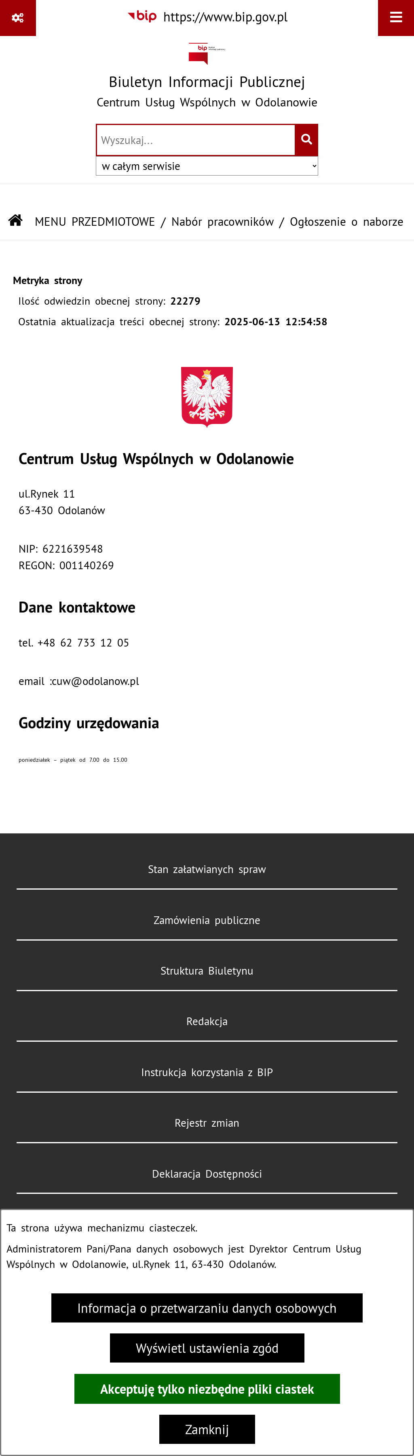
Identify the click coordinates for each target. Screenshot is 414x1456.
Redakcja (207, 1021)
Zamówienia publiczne (207, 920)
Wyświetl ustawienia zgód (207, 1348)
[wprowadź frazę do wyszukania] (196, 140)
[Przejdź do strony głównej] (207, 79)
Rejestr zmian (207, 1123)
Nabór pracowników (222, 221)
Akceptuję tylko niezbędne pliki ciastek (207, 1388)
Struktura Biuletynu (207, 970)
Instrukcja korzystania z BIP (207, 1072)
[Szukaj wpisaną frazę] (307, 140)
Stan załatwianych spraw (207, 869)
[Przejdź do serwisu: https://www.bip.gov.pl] (207, 17)
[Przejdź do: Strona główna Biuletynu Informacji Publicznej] (15, 221)
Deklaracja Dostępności (207, 1173)
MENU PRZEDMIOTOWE (95, 221)
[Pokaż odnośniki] (18, 18)
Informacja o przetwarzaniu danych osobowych (207, 1308)
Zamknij (207, 1429)
